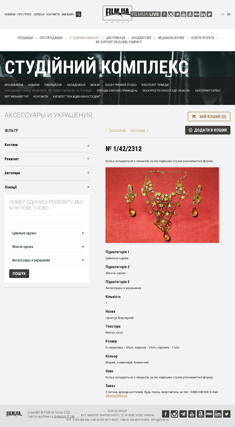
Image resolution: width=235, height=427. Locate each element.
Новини (10, 14)
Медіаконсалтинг (171, 38)
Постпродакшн (51, 38)
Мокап (95, 85)
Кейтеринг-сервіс (208, 90)
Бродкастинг (142, 38)
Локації (11, 187)
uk (222, 14)
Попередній (117, 130)
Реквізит (12, 159)
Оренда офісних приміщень (117, 90)
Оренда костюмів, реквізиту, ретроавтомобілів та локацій (48, 90)
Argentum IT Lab (64, 416)
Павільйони (53, 85)
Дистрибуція (115, 38)
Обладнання (76, 85)
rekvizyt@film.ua (116, 395)
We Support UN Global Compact (119, 42)
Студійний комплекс (84, 38)
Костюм (11, 145)
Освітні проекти (202, 38)
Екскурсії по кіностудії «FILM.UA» (166, 90)
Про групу (24, 14)
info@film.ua (160, 419)
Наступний (137, 130)
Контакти (53, 14)
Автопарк (12, 173)
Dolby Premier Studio (121, 85)
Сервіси (39, 14)
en (228, 14)
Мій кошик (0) (213, 116)
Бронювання (14, 85)
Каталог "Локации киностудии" (76, 96)
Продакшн (25, 38)
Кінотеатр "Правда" (155, 85)
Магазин (68, 14)
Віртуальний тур (16, 96)
